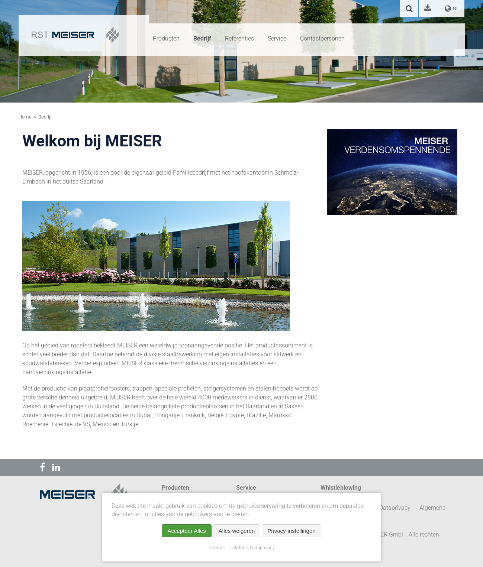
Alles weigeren (237, 531)
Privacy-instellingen (291, 531)
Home (25, 117)
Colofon (237, 547)
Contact (217, 547)
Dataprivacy (262, 547)
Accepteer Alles (186, 531)
